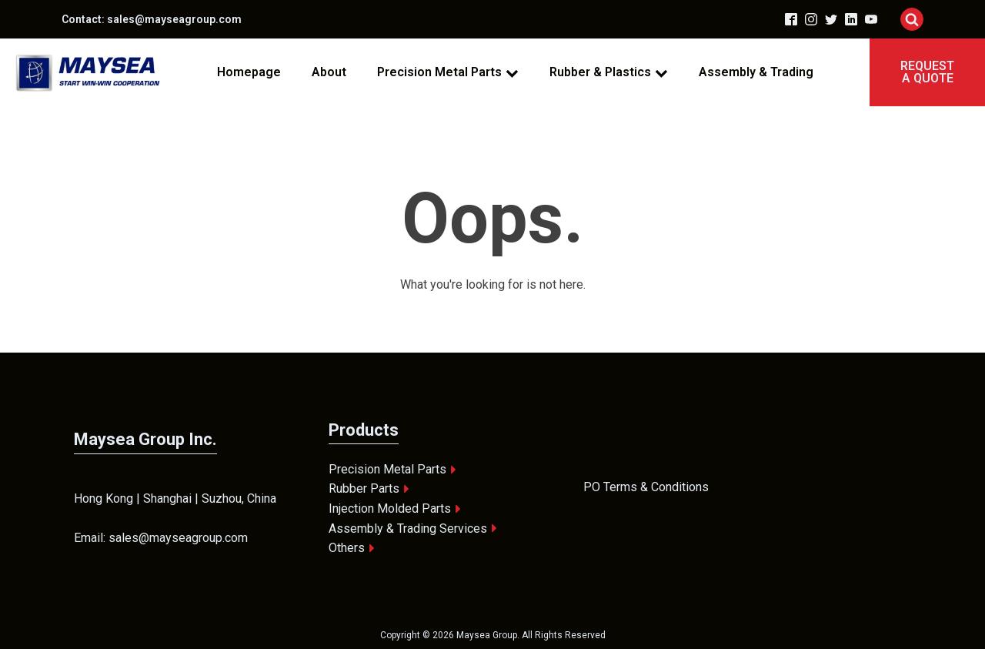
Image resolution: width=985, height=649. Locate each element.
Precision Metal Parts (448, 72)
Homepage (249, 72)
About (329, 72)
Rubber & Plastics (608, 72)
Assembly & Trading (756, 72)
